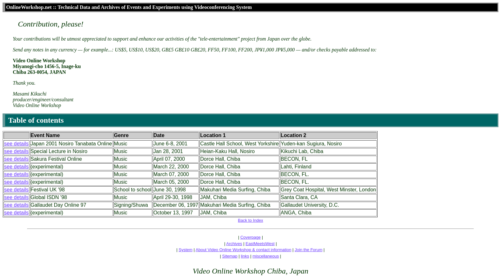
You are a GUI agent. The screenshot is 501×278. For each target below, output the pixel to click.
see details (16, 143)
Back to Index (250, 220)
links (245, 256)
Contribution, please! (50, 24)
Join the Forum (308, 249)
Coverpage (250, 237)
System (185, 249)
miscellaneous (265, 256)
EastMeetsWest (259, 243)
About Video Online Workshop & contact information (243, 249)
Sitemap (229, 256)
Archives (234, 243)
